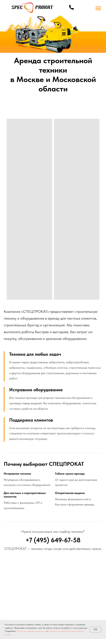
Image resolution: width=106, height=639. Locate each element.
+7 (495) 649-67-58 (53, 540)
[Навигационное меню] (98, 8)
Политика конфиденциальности (31, 631)
